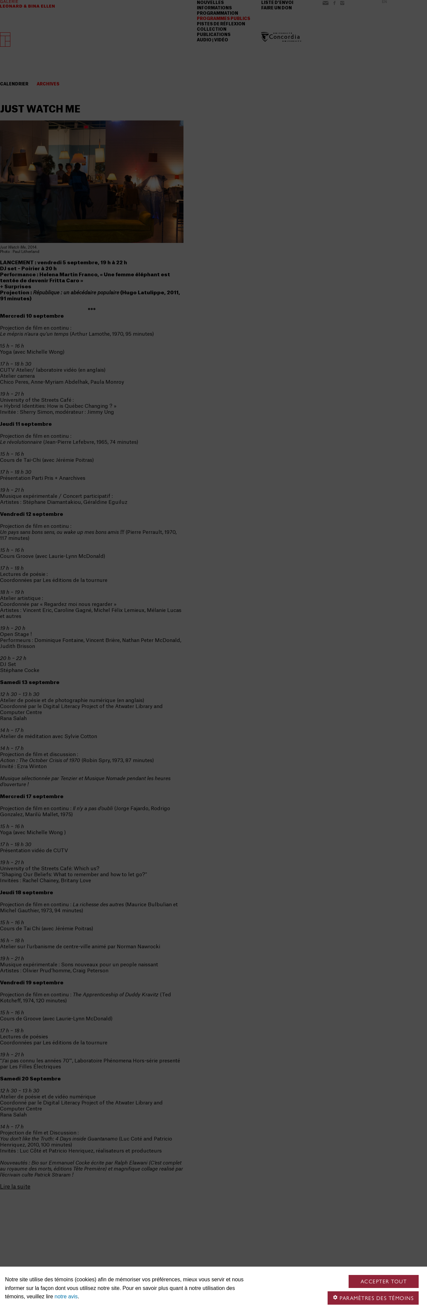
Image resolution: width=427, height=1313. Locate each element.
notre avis (66, 1296)
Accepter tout (384, 1281)
